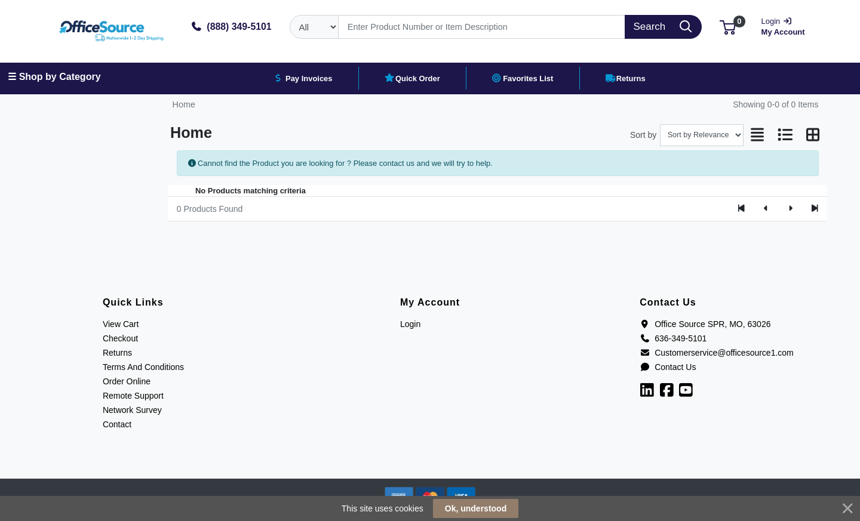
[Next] (790, 209)
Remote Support (133, 395)
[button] (728, 26)
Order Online (126, 381)
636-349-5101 (673, 338)
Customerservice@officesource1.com (717, 352)
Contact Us (668, 367)
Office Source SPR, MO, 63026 (705, 324)
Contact (117, 424)
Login (410, 324)
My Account (787, 25)
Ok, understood (475, 508)
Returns (117, 352)
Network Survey (132, 410)
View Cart (121, 324)
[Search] (481, 27)
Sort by (643, 135)
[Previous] (766, 209)
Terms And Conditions (143, 367)
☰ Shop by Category (54, 77)
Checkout (120, 338)
